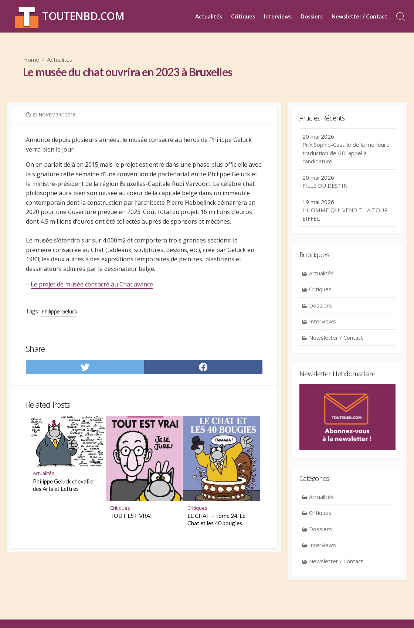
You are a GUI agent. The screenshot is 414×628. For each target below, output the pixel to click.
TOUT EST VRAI (131, 516)
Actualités (208, 16)
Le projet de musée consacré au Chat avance (92, 284)
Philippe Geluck (59, 311)
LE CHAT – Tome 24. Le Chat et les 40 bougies (216, 520)
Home (31, 59)
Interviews (278, 16)
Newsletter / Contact (359, 16)
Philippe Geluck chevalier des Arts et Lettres (64, 485)
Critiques (243, 16)
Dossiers (312, 16)
